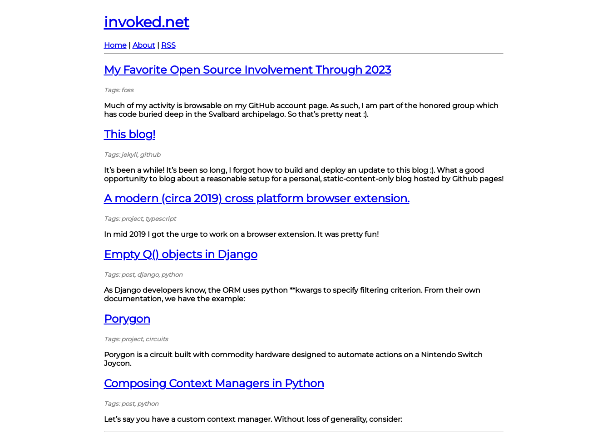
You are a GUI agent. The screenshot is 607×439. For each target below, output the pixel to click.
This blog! (129, 134)
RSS (168, 45)
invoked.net (146, 22)
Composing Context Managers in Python (214, 383)
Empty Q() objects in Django (180, 254)
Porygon (127, 318)
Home (115, 45)
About (144, 45)
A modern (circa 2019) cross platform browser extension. (257, 198)
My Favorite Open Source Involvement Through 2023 (247, 69)
